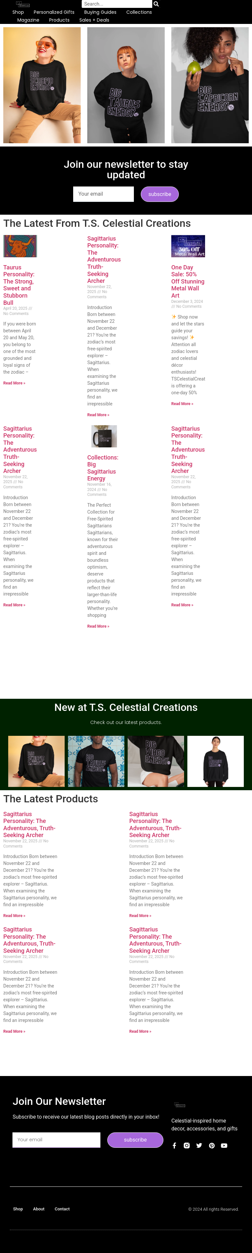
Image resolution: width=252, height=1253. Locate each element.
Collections (139, 12)
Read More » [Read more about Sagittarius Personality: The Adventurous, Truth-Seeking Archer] (98, 415)
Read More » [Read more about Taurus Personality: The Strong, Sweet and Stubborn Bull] (14, 383)
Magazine (28, 20)
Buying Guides (100, 12)
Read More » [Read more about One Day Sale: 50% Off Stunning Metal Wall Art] (182, 403)
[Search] (156, 4)
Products (59, 20)
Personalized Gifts (54, 12)
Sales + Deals (94, 20)
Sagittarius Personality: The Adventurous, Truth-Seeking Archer (104, 259)
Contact (62, 1208)
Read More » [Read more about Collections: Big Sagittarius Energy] (98, 626)
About (39, 1208)
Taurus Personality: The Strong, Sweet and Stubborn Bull (18, 285)
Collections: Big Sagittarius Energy (102, 468)
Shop (18, 12)
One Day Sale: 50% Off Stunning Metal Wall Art (187, 281)
